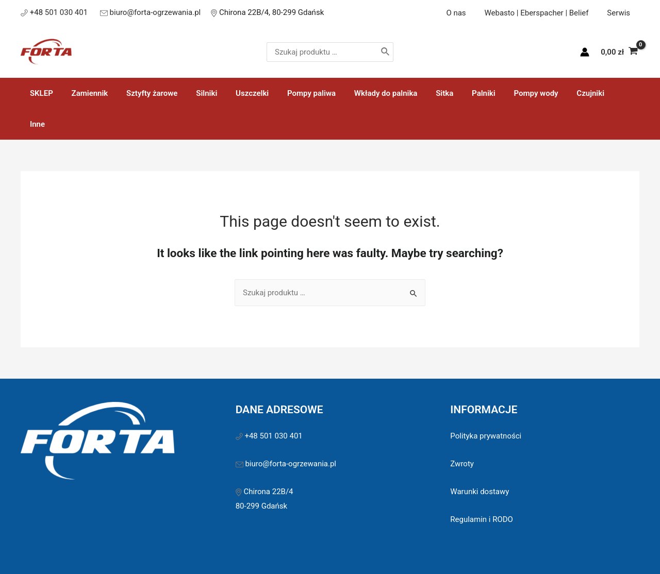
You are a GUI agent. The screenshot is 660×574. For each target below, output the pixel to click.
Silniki (196, 93)
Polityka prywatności (485, 405)
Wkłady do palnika (366, 93)
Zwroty (462, 432)
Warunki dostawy (479, 460)
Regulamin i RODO (481, 488)
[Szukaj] (407, 52)
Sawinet (402, 553)
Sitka (422, 93)
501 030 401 (67, 12)
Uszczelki (238, 93)
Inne (595, 93)
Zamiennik (85, 93)
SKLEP (40, 93)
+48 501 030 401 (274, 405)
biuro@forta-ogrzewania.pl (155, 12)
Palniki (458, 93)
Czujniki (559, 93)
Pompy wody (507, 93)
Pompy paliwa (295, 93)
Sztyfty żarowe (144, 93)
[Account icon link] (584, 52)
